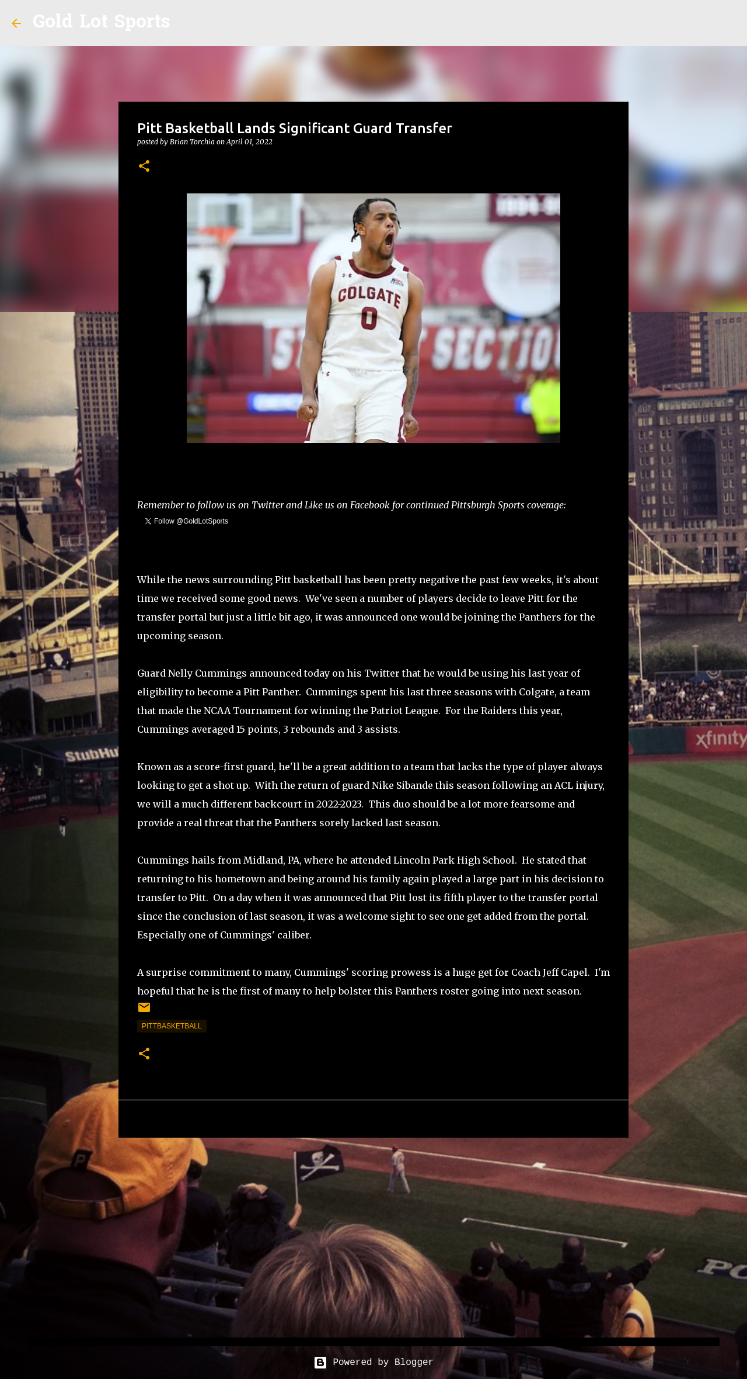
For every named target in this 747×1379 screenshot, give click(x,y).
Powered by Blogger (373, 1362)
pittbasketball (172, 1026)
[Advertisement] (373, 1237)
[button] (144, 167)
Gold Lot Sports (101, 23)
